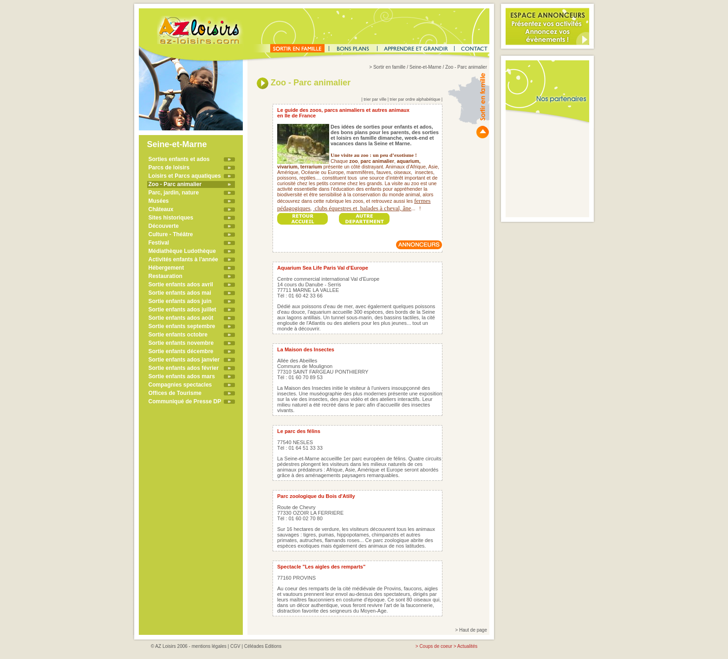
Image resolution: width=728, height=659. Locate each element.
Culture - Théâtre (171, 234)
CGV (235, 646)
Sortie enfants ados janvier (184, 359)
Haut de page (473, 630)
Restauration (165, 276)
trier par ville (375, 99)
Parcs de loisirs (169, 167)
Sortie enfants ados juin (180, 301)
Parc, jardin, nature (174, 192)
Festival (159, 242)
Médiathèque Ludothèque (182, 251)
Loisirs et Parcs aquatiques (185, 176)
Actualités (467, 646)
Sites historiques (171, 217)
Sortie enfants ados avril (181, 284)
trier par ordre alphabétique (415, 99)
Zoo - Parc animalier (175, 184)
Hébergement (166, 268)
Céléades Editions (263, 646)
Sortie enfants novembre (181, 343)
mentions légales (209, 646)
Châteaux (161, 209)
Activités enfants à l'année (183, 259)
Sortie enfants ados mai (180, 293)
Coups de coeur (435, 646)
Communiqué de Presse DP (185, 401)
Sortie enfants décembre (181, 351)
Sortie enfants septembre (182, 326)
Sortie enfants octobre (178, 334)
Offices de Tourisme (175, 393)
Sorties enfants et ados (179, 159)
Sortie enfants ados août (181, 318)
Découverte (164, 226)
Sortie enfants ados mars (182, 376)
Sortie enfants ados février (184, 368)
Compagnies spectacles (180, 384)
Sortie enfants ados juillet (182, 309)
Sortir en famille (389, 67)
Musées (159, 201)
